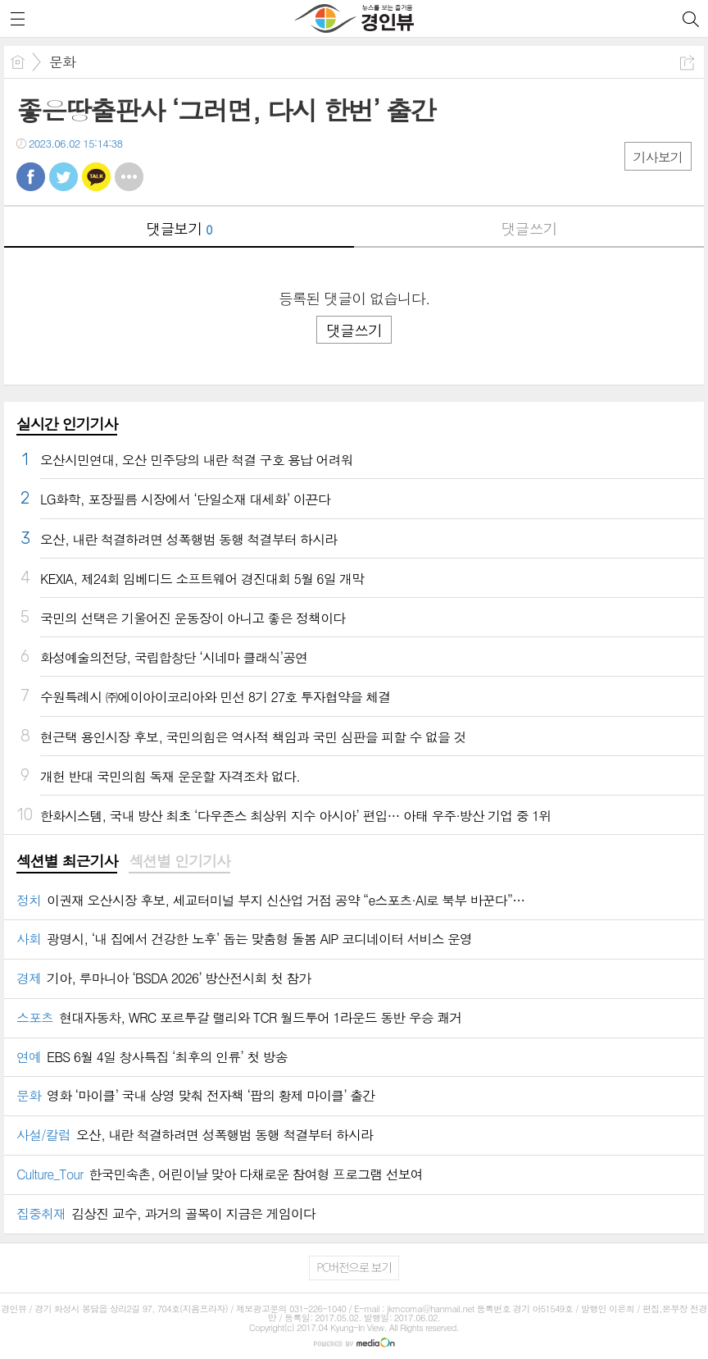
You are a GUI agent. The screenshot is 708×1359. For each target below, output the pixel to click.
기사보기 (658, 157)
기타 (129, 176)
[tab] (67, 862)
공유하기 (687, 62)
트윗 (63, 176)
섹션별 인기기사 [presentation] (179, 861)
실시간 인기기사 (66, 423)
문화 (62, 61)
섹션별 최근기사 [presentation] (66, 861)
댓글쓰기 (529, 228)
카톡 (96, 176)
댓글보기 (179, 228)
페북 (30, 176)
